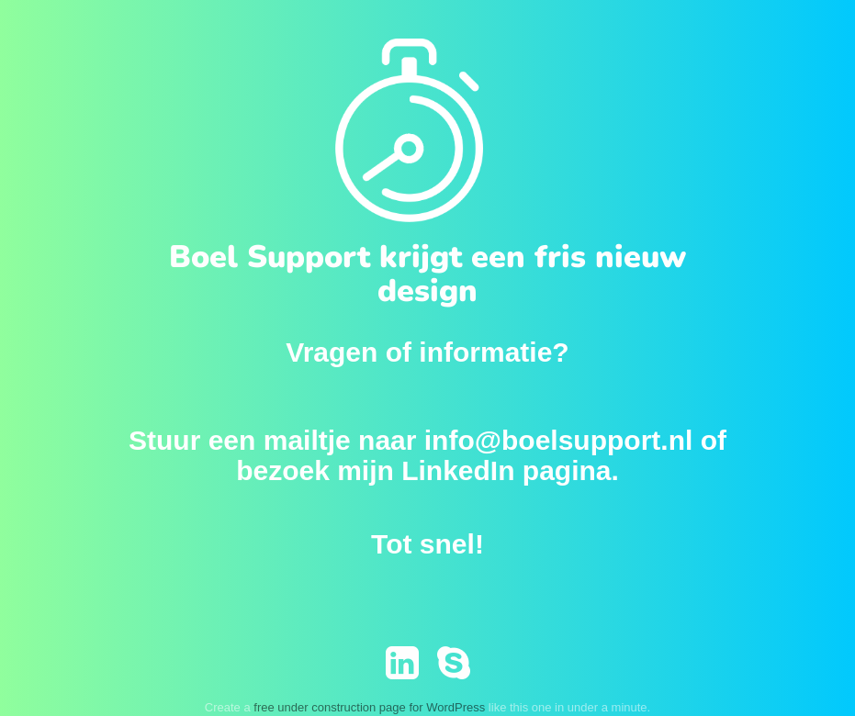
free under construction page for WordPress (369, 707)
